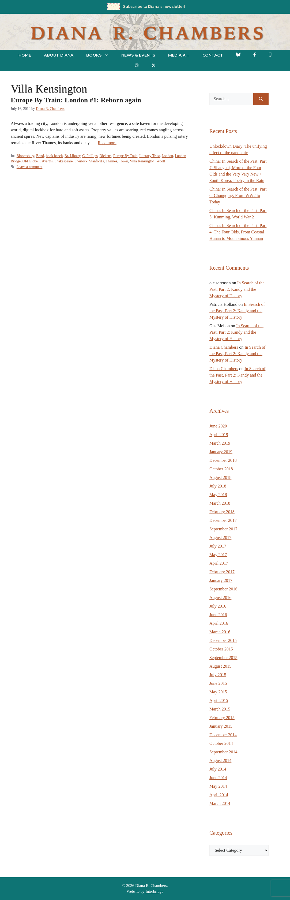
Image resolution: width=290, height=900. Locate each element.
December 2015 (223, 640)
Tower (123, 161)
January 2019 (220, 451)
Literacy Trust (149, 156)
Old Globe (30, 161)
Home (24, 55)
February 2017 (222, 572)
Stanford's (96, 161)
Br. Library (73, 156)
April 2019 (218, 434)
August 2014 (220, 760)
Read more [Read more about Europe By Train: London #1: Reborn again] (107, 142)
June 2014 (218, 777)
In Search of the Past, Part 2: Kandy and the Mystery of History (236, 289)
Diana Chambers (223, 347)
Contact (212, 55)
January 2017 (220, 580)
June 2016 (218, 614)
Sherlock (80, 161)
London (167, 156)
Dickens (106, 156)
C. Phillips (89, 156)
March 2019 (219, 443)
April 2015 (218, 700)
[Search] (261, 99)
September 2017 (223, 529)
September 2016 (223, 589)
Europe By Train (125, 156)
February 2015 (222, 717)
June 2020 (218, 426)
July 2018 (217, 486)
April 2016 (218, 623)
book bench (54, 156)
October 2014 (221, 743)
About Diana (58, 55)
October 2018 (221, 469)
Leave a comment (30, 167)
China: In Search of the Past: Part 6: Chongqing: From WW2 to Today (237, 195)
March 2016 (219, 632)
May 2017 (218, 554)
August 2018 (220, 477)
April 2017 (218, 563)
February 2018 (222, 511)
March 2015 (219, 709)
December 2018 (223, 460)
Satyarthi (46, 161)
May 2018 (218, 494)
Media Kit (179, 55)
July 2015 (217, 674)
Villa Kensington (142, 161)
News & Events (138, 55)
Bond (40, 156)
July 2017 (217, 546)
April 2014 (218, 795)
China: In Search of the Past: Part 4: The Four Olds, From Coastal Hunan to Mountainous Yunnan (237, 232)
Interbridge (154, 891)
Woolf (160, 161)
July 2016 (217, 606)
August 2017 (220, 537)
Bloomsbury (25, 156)
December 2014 (223, 734)
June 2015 (218, 683)
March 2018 (219, 503)
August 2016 (220, 597)
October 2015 (221, 649)
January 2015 (220, 726)
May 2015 (218, 692)
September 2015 (223, 657)
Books (100, 55)
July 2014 (217, 769)
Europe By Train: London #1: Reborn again (76, 100)
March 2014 (219, 803)
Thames (111, 161)
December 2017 (223, 520)
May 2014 (218, 786)
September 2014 (223, 752)
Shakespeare (64, 161)
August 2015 (220, 666)
